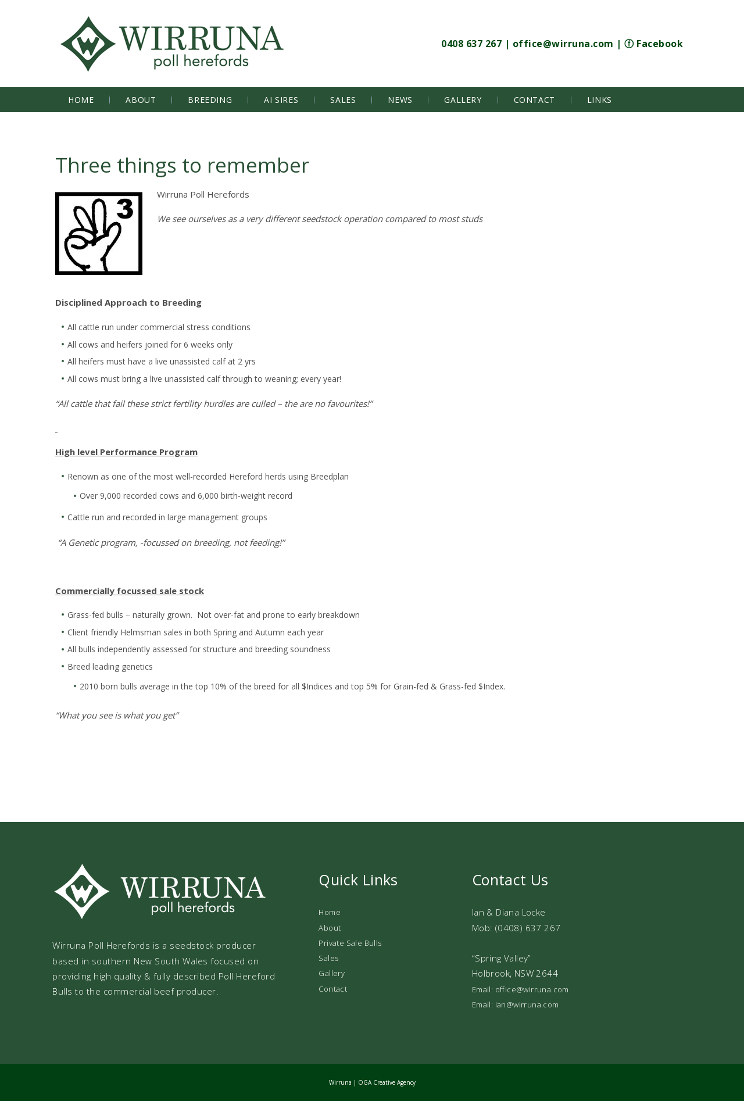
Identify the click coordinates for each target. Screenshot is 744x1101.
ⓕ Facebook (653, 43)
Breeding (210, 99)
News (400, 99)
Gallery (462, 99)
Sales (343, 99)
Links (599, 99)
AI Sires (281, 99)
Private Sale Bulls (350, 943)
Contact (534, 99)
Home (81, 99)
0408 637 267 (471, 43)
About (141, 99)
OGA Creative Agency (387, 1082)
